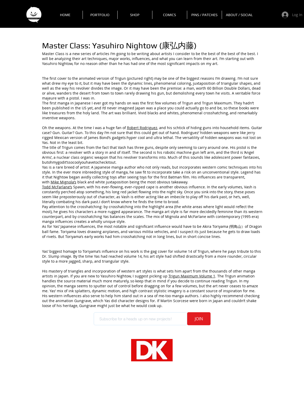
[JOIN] (199, 318)
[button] (100, 15)
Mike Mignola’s (63, 181)
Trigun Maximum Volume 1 (191, 276)
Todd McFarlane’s (57, 186)
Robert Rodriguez (142, 127)
